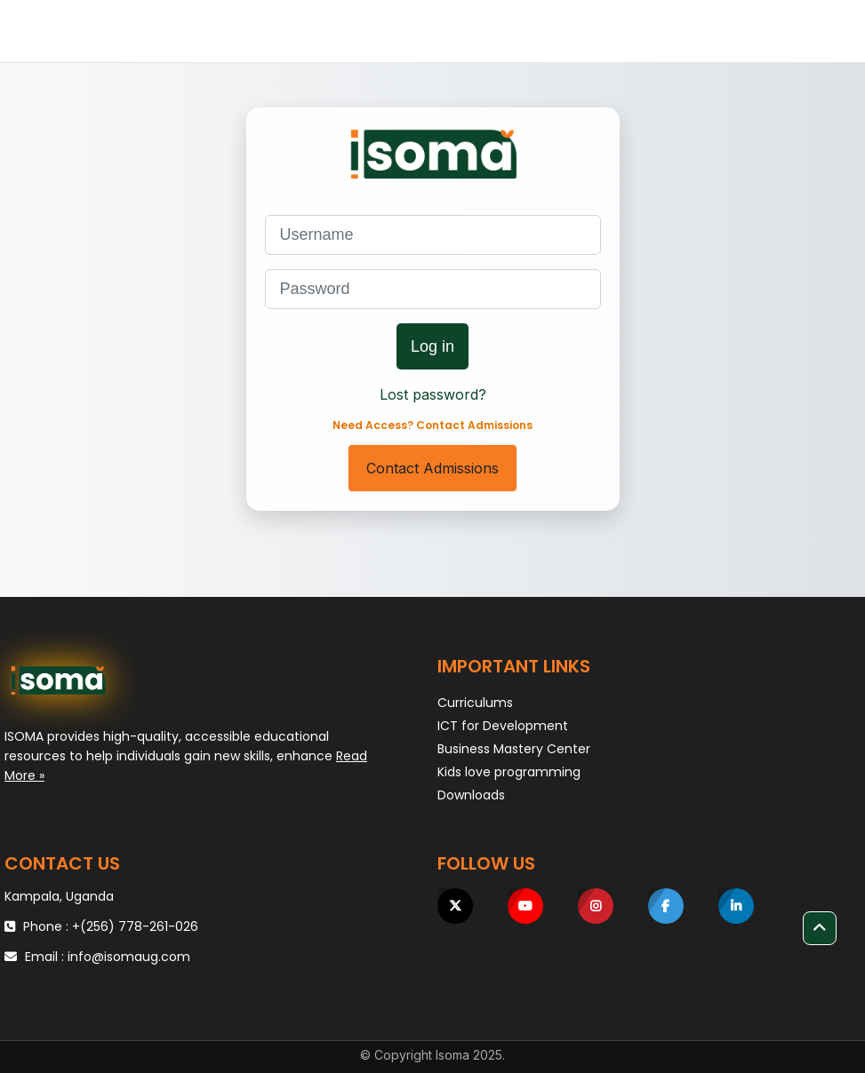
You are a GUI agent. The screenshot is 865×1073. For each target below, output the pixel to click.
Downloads (471, 795)
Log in (432, 346)
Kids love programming (509, 772)
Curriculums (475, 702)
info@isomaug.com (129, 957)
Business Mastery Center (513, 749)
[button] (820, 928)
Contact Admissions (432, 468)
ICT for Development (502, 726)
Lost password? (433, 394)
